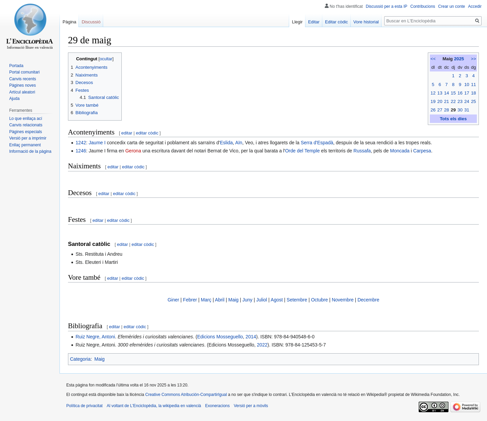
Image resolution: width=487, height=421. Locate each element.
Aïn (238, 142)
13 (439, 93)
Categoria (80, 359)
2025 (459, 58)
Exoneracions (217, 405)
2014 (251, 336)
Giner (173, 299)
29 (453, 109)
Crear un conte (451, 6)
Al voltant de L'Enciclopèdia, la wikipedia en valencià (154, 405)
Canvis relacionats (25, 125)
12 (433, 93)
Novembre (343, 299)
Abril (220, 299)
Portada (16, 65)
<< (433, 58)
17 (466, 93)
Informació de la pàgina (30, 151)
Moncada (400, 150)
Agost (277, 299)
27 (439, 109)
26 (433, 109)
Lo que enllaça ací (25, 118)
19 (433, 101)
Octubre (319, 299)
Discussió (91, 21)
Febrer (190, 299)
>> (473, 58)
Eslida (226, 142)
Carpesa (422, 150)
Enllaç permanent (25, 145)
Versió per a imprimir (27, 138)
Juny (247, 299)
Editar (314, 21)
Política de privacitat (84, 405)
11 (473, 84)
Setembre (297, 299)
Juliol (261, 299)
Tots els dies (453, 118)
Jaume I (97, 142)
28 (446, 109)
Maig (233, 299)
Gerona (133, 150)
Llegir (297, 21)
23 (460, 101)
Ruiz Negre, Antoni (95, 336)
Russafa (362, 150)
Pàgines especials (25, 131)
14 (446, 93)
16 (460, 93)
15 (453, 93)
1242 (80, 142)
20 (439, 101)
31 (466, 109)
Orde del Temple (302, 150)
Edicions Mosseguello (220, 336)
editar (127, 132)
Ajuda (14, 98)
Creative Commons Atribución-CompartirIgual (186, 394)
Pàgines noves (22, 85)
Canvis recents (22, 79)
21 (446, 101)
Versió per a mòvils (251, 405)
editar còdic (147, 132)
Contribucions (422, 6)
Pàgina (69, 21)
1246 (80, 150)
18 (473, 93)
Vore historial (366, 21)
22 (453, 101)
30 (460, 109)
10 (466, 84)
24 (466, 101)
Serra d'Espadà (317, 142)
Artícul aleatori (22, 92)
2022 (262, 345)
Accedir (475, 6)
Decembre (368, 299)
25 (473, 101)
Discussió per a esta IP (387, 6)
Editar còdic (336, 21)
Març (206, 299)
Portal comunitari (24, 72)
